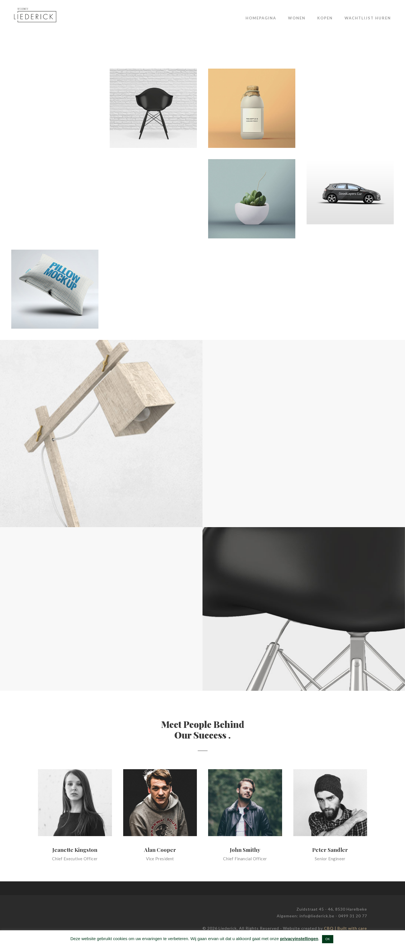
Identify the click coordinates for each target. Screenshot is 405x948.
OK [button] (327, 939)
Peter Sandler (330, 849)
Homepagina (261, 18)
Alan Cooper (160, 849)
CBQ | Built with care (345, 928)
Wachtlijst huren (368, 18)
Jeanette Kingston (74, 849)
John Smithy (245, 849)
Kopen (325, 18)
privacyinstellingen (299, 938)
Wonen (296, 18)
